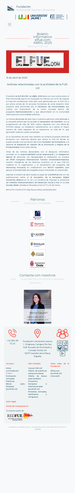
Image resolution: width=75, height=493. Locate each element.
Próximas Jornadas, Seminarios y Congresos (37, 394)
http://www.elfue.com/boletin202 (41, 190)
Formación (11, 376)
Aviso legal (11, 401)
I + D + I (9, 373)
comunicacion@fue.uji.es (37, 320)
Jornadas (10, 379)
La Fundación (12, 371)
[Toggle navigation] (9, 24)
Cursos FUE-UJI (35, 368)
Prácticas (10, 381)
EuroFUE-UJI (11, 389)
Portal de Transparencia (17, 406)
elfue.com (55, 371)
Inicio (8, 368)
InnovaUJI (55, 376)
